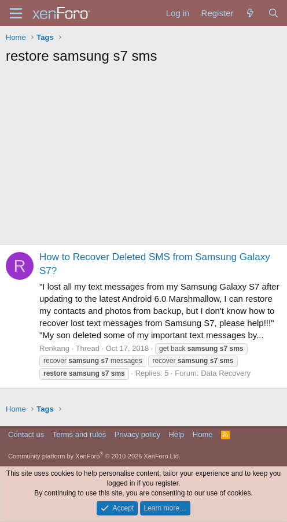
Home (203, 434)
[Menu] (16, 13)
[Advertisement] (143, 158)
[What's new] (250, 13)
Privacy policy (137, 434)
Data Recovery (226, 373)
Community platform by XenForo (94, 456)
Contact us (26, 434)
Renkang (54, 348)
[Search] (273, 13)
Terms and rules (79, 434)
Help (177, 434)
